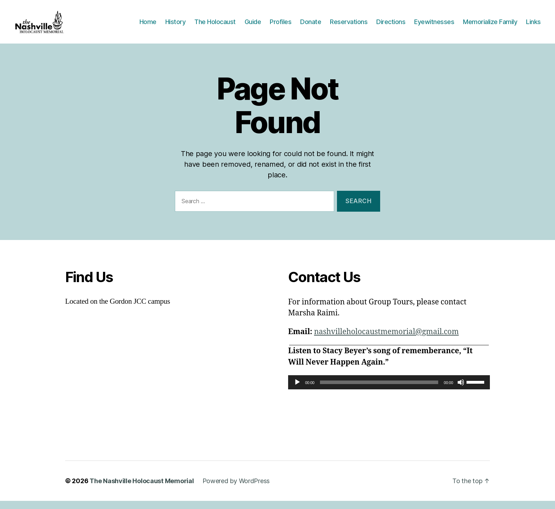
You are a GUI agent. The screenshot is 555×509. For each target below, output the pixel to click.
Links (533, 25)
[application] (389, 390)
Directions (390, 25)
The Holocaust (215, 25)
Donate (310, 25)
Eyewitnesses (434, 25)
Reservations (348, 25)
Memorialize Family (490, 25)
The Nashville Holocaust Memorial (142, 489)
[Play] (297, 390)
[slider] (379, 390)
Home (147, 25)
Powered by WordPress (236, 489)
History (175, 25)
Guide (253, 25)
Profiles (280, 25)
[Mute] (460, 390)
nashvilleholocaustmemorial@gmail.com (386, 340)
